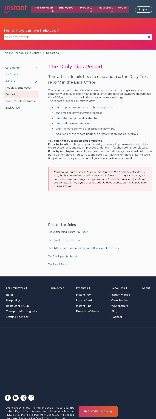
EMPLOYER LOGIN (98, 376)
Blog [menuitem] (114, 311)
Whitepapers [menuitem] (119, 305)
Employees (66, 7)
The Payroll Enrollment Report (65, 240)
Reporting (52, 52)
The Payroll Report (58, 264)
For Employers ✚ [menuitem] (16, 288)
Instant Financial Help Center (22, 52)
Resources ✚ (106, 9)
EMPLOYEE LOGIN (98, 391)
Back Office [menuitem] (12, 107)
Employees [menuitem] (57, 288)
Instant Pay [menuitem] (83, 294)
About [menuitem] (146, 288)
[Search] (149, 37)
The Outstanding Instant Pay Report (68, 232)
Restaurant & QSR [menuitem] (17, 305)
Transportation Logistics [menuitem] (21, 311)
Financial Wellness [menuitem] (87, 311)
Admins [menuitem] (10, 81)
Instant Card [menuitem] (84, 300)
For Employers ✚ (44, 9)
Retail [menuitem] (9, 294)
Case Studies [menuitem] (119, 300)
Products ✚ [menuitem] (83, 288)
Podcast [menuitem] (116, 316)
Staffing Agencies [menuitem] (17, 316)
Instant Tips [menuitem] (83, 305)
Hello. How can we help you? (31, 30)
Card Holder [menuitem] (13, 67)
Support (143, 9)
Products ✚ (86, 9)
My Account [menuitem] (13, 74)
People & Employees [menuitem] (18, 87)
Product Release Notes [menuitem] (20, 101)
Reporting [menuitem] (11, 94)
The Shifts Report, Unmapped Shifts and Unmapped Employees (83, 248)
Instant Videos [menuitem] (120, 294)
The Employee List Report (62, 256)
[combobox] (75, 37)
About (122, 7)
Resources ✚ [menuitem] (119, 288)
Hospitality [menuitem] (13, 300)
